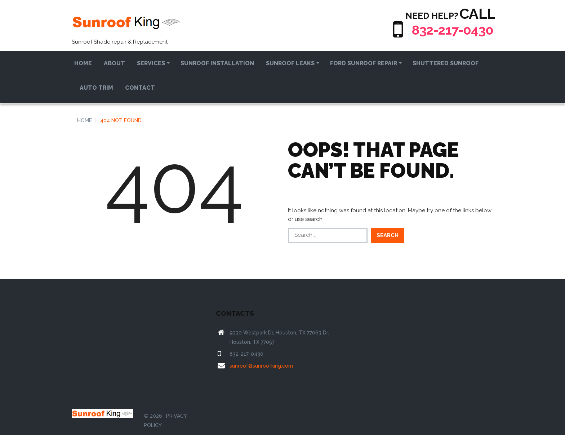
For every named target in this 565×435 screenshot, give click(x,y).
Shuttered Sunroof (446, 63)
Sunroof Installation (217, 63)
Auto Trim (96, 87)
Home (83, 63)
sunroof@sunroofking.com (261, 366)
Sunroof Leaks (290, 63)
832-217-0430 (448, 29)
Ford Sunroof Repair (363, 63)
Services (151, 63)
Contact (140, 87)
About (114, 63)
